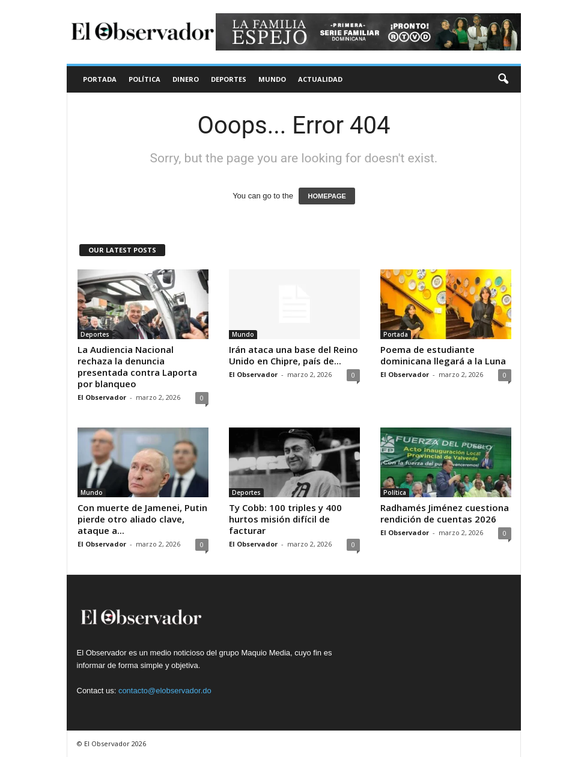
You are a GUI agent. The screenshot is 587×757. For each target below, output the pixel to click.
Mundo (272, 79)
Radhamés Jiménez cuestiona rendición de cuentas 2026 (444, 513)
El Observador (102, 397)
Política (144, 79)
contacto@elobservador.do (164, 690)
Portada (100, 79)
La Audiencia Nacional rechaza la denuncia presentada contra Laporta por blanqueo (137, 366)
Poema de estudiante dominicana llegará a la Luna (443, 355)
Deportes (228, 79)
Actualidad (320, 79)
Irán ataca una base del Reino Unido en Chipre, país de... (293, 355)
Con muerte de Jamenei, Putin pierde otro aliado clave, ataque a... (142, 518)
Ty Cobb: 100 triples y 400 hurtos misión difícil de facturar (285, 518)
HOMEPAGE (326, 196)
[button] (503, 79)
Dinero (185, 79)
